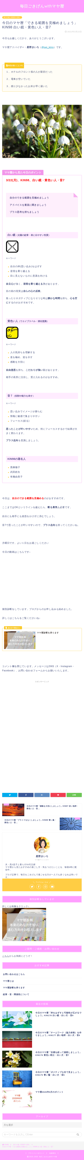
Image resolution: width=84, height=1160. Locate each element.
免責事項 (52, 1153)
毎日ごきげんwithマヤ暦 (42, 6)
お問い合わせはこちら (14, 974)
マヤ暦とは (8, 981)
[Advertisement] (42, 712)
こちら (5, 956)
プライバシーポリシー (36, 1153)
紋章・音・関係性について (16, 994)
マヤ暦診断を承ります (14, 988)
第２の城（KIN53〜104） (12, 17)
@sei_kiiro (48, 47)
